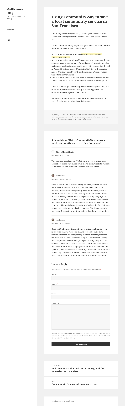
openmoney (77, 119)
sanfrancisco (86, 119)
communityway (84, 117)
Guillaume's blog (15, 11)
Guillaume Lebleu (75, 115)
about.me (10, 29)
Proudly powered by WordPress (63, 401)
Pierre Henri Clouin (65, 152)
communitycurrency (58, 117)
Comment (56, 303)
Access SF (84, 33)
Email (55, 284)
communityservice (72, 117)
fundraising (62, 119)
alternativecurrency (98, 115)
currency (54, 119)
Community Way (65, 45)
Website (55, 294)
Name (54, 275)
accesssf (87, 115)
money (69, 119)
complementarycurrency (98, 117)
